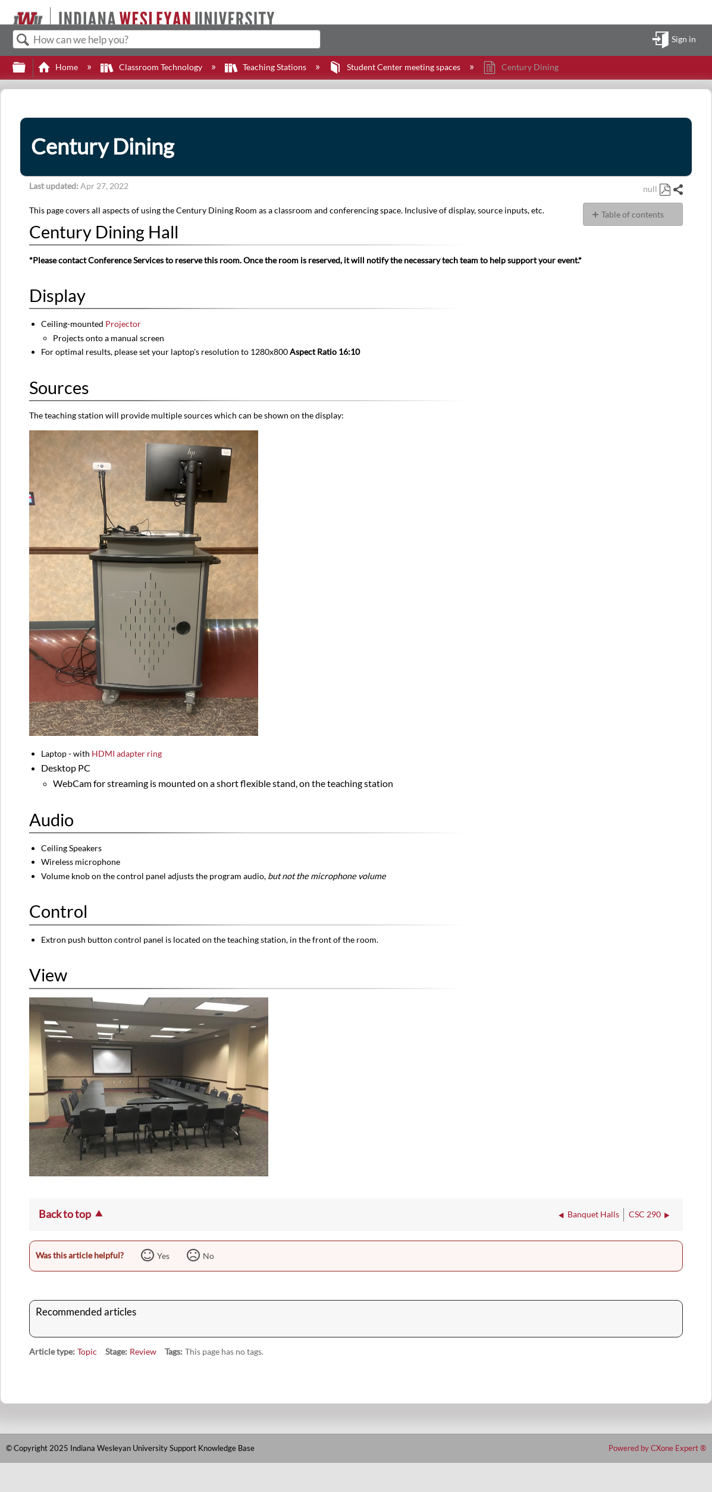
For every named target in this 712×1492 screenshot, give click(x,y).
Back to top (65, 1213)
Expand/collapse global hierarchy (27, 67)
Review (143, 1351)
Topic (87, 1351)
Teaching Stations (266, 67)
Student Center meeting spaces (395, 67)
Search (23, 40)
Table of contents (632, 214)
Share (677, 190)
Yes (163, 1256)
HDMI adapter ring (127, 753)
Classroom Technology (152, 67)
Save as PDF (664, 190)
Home (58, 67)
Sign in (684, 39)
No (208, 1256)
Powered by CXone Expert (657, 1448)
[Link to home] (7, 12)
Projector (122, 324)
